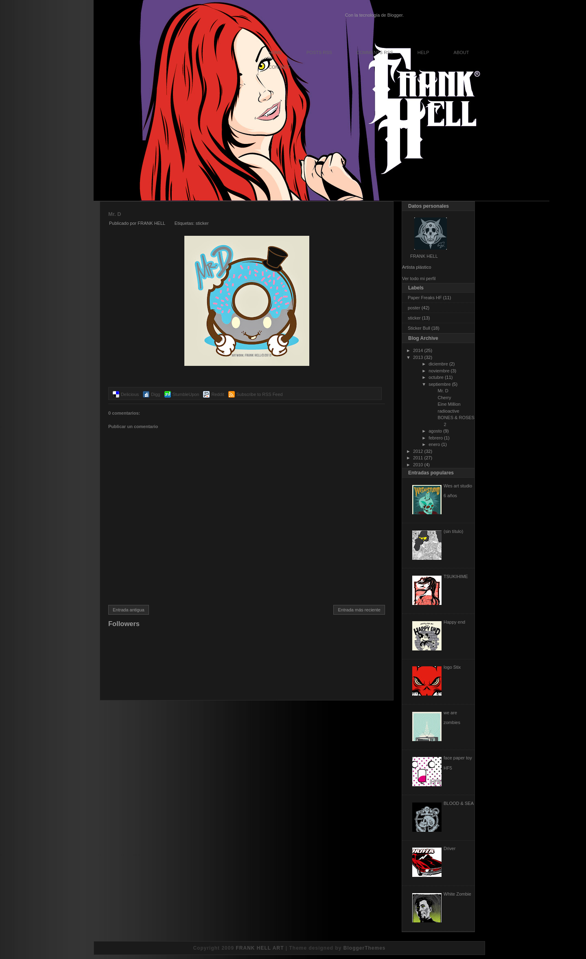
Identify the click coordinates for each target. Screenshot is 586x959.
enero (434, 444)
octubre (436, 377)
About (461, 52)
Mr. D (114, 214)
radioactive (448, 411)
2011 (418, 457)
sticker (202, 223)
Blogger (394, 15)
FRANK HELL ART (260, 948)
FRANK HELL (424, 256)
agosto (435, 430)
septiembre (439, 384)
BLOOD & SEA (459, 803)
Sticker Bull (419, 328)
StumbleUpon (186, 394)
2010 (418, 464)
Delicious (130, 394)
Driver (449, 848)
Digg (155, 394)
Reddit (217, 394)
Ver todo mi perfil (419, 278)
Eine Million (448, 404)
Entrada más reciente (359, 609)
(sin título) (453, 531)
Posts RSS (319, 52)
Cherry (444, 397)
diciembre (438, 363)
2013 (418, 357)
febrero (436, 437)
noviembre (439, 370)
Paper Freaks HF (425, 297)
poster (414, 307)
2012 (418, 451)
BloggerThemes (364, 948)
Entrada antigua (128, 609)
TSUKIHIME (456, 576)
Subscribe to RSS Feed (259, 394)
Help (423, 52)
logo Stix (452, 667)
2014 (418, 350)
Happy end (454, 622)
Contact (279, 67)
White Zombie (457, 894)
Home (275, 52)
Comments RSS (374, 52)
